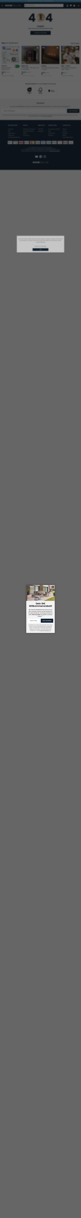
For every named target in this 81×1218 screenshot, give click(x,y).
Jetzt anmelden (47, 620)
